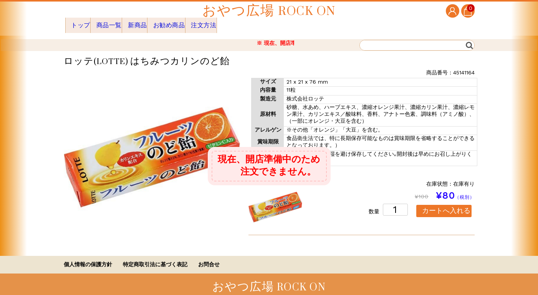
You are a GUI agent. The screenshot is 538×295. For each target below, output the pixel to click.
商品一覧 (117, 22)
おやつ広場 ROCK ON (269, 11)
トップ (81, 22)
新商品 (152, 22)
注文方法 (234, 22)
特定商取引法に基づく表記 (155, 259)
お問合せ (209, 259)
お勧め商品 (191, 22)
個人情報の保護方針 (88, 259)
